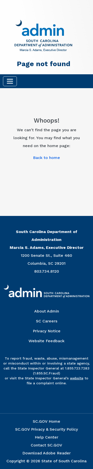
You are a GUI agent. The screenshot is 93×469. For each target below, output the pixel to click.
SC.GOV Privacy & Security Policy (46, 429)
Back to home (46, 157)
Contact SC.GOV (46, 445)
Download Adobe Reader (46, 453)
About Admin (46, 311)
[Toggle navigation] (10, 81)
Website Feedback (46, 341)
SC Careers (46, 321)
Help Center (46, 437)
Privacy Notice (47, 331)
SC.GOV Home (46, 421)
